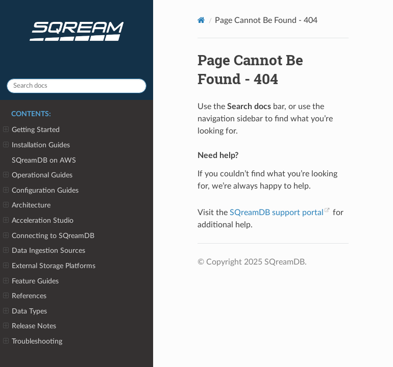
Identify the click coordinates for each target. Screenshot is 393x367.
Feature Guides (31, 281)
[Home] (201, 20)
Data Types (25, 311)
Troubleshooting (32, 341)
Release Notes (29, 326)
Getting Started (31, 130)
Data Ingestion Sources (44, 250)
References (24, 296)
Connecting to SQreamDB (48, 236)
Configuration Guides (41, 190)
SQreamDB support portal (277, 212)
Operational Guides (37, 175)
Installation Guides (36, 145)
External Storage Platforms (49, 266)
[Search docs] (76, 85)
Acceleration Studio (38, 220)
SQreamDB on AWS (44, 160)
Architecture (27, 205)
